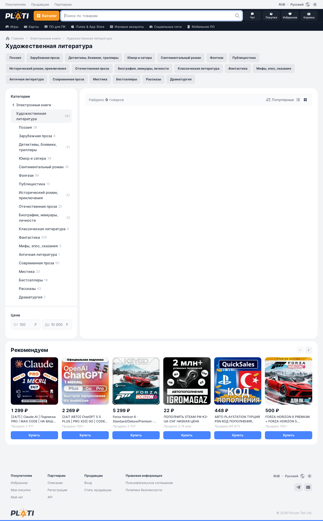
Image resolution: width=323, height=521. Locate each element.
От (15, 324)
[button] (237, 15)
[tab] (298, 99)
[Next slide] (308, 350)
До (47, 324)
